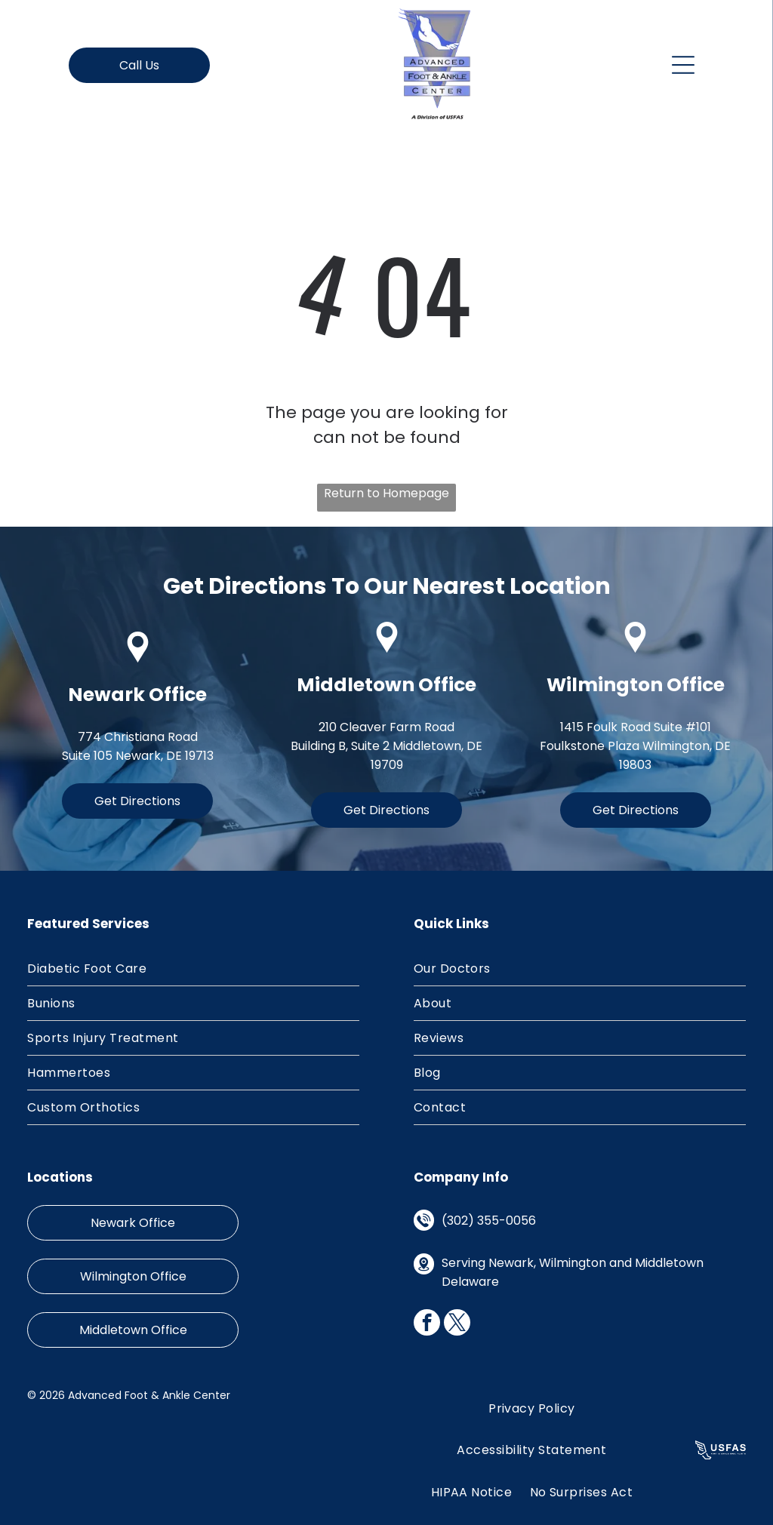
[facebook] (427, 1324)
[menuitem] (193, 969)
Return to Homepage (386, 493)
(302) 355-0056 (489, 1220)
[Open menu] (683, 65)
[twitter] (457, 1324)
